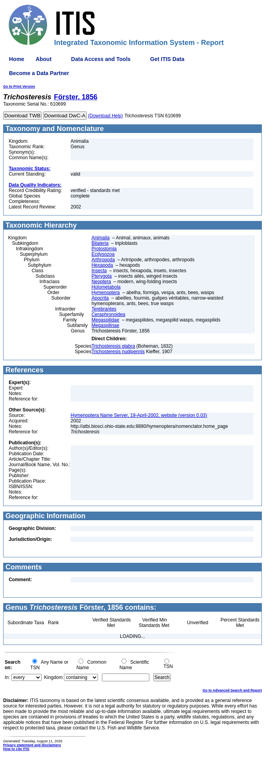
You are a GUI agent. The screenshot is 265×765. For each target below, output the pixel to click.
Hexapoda (102, 265)
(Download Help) (105, 116)
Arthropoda (102, 259)
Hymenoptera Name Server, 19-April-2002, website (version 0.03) (139, 415)
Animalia (100, 238)
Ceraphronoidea (108, 314)
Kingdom (53, 677)
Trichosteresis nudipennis (118, 351)
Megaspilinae (105, 325)
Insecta (99, 270)
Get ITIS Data (167, 59)
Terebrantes (103, 309)
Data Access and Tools (101, 59)
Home (16, 59)
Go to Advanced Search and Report (232, 690)
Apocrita (100, 298)
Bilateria (99, 243)
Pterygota (101, 276)
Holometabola (105, 287)
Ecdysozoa (102, 254)
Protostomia (103, 248)
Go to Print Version (19, 86)
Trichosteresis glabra (113, 346)
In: (7, 677)
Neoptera (101, 281)
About (43, 59)
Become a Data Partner (39, 73)
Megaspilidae (105, 320)
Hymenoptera (105, 292)
